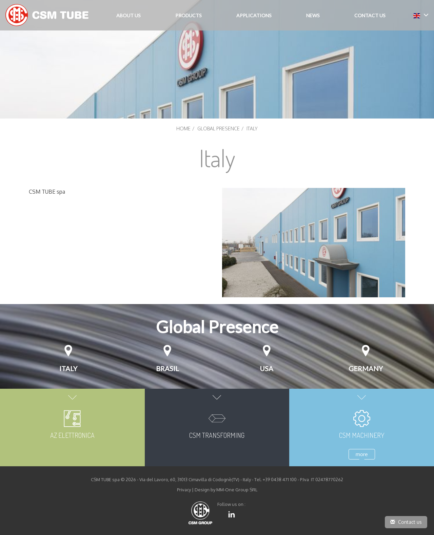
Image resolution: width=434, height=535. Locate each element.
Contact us (406, 522)
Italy (68, 368)
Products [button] (188, 15)
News (313, 15)
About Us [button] (128, 15)
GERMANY (366, 368)
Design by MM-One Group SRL (226, 489)
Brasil (167, 368)
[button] (421, 15)
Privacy (184, 489)
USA (266, 368)
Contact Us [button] (370, 15)
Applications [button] (254, 15)
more (362, 454)
